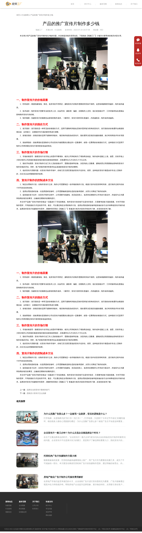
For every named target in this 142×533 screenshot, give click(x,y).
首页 (72, 4)
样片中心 (87, 4)
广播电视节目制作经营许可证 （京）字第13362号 (93, 529)
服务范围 (103, 4)
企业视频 (22, 505)
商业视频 (22, 509)
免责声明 (49, 512)
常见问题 (49, 509)
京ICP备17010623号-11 (50, 529)
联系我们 (35, 509)
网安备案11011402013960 (67, 529)
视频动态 (8, 512)
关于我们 (134, 4)
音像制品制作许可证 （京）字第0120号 (124, 529)
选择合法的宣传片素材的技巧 (38, 390)
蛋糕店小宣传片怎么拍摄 (36, 393)
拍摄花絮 (8, 505)
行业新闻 (25, 15)
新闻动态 (118, 4)
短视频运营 (23, 512)
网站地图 (49, 515)
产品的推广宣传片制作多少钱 (41, 15)
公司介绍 (35, 505)
